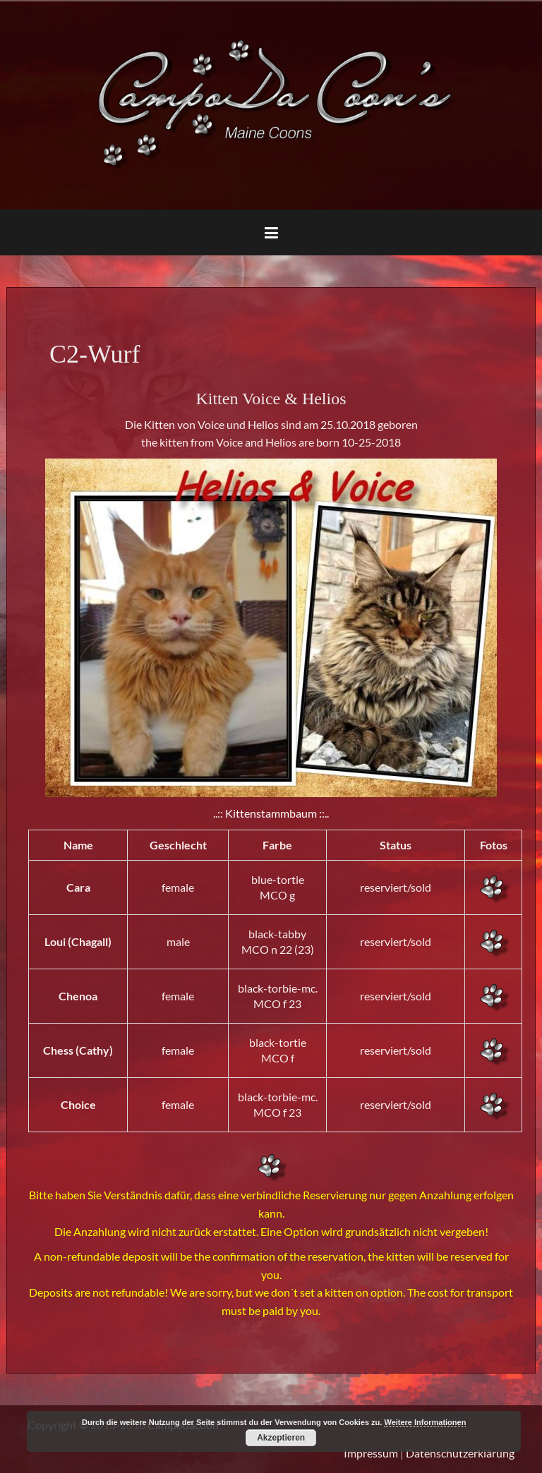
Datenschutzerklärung (460, 1453)
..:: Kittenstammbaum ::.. (271, 813)
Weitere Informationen (425, 1422)
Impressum (371, 1453)
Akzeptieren (281, 1438)
